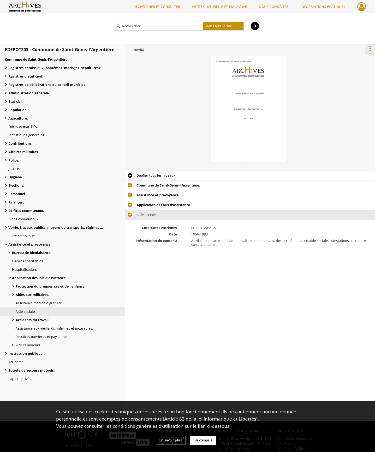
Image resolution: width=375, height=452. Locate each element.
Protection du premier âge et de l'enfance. (50, 286)
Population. (18, 110)
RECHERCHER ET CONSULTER (157, 6)
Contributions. (20, 143)
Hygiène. (15, 177)
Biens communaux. (23, 219)
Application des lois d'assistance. (39, 278)
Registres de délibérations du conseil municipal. (47, 84)
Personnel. (17, 194)
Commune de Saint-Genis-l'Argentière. (36, 59)
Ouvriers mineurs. (26, 345)
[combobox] (223, 26)
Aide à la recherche (132, 34)
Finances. (16, 202)
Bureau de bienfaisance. (31, 252)
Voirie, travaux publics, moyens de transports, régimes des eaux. (56, 227)
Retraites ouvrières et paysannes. (42, 336)
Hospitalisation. (24, 269)
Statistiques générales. (26, 135)
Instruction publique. (25, 353)
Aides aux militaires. (32, 294)
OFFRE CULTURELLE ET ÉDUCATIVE (219, 6)
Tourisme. (16, 362)
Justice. (14, 168)
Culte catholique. (22, 236)
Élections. (16, 185)
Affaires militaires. (23, 152)
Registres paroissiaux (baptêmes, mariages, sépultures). (54, 68)
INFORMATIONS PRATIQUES (323, 6)
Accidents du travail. (32, 320)
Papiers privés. (20, 378)
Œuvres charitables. (28, 261)
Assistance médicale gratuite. (39, 303)
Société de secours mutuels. (31, 370)
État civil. (16, 101)
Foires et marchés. (23, 126)
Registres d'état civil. (25, 76)
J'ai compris (203, 440)
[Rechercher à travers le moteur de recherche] (160, 26)
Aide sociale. (26, 311)
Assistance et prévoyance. (29, 244)
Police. (13, 160)
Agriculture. (18, 118)
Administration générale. (29, 93)
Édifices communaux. (26, 210)
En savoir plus (170, 440)
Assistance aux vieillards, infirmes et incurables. (54, 328)
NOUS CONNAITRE (274, 6)
